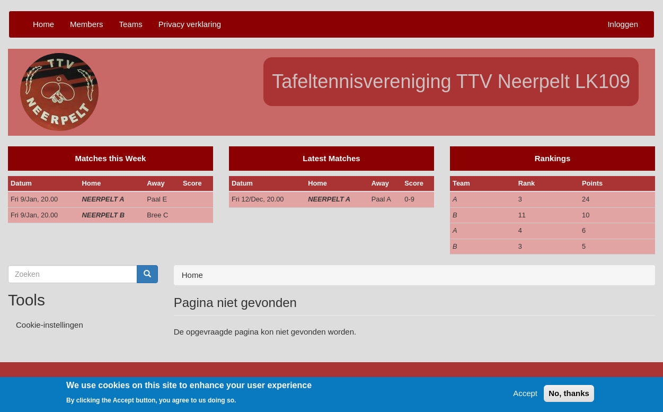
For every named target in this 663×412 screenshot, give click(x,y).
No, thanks (569, 395)
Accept (525, 395)
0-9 (409, 199)
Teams (131, 24)
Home (43, 24)
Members (86, 24)
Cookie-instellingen (49, 324)
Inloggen (622, 24)
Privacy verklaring (189, 24)
